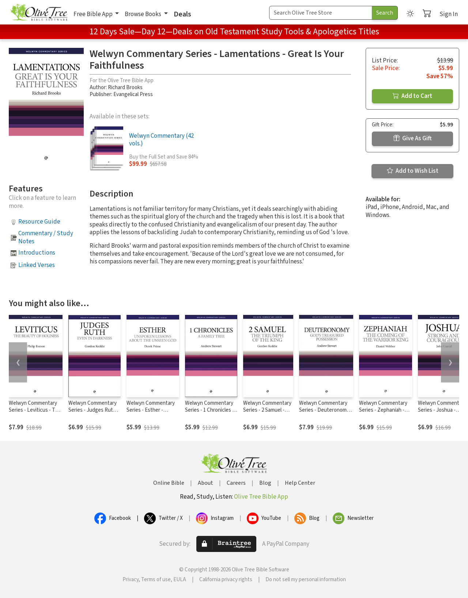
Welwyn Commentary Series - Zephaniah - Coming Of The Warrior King (385, 413)
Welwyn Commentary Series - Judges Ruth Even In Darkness (92, 410)
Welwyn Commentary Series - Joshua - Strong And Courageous (442, 413)
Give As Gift (412, 138)
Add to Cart (412, 96)
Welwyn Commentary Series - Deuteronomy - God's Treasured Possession (325, 413)
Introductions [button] (36, 252)
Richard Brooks (125, 87)
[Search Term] (320, 13)
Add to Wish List (412, 171)
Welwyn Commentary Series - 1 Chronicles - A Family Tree (209, 410)
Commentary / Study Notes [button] (45, 237)
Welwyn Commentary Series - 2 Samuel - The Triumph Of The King (267, 413)
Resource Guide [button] (39, 221)
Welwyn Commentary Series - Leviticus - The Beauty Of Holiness (35, 410)
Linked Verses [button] (36, 265)
